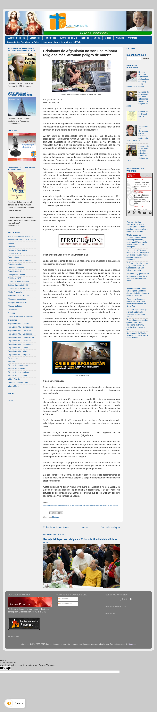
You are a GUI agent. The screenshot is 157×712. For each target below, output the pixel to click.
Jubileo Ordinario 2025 (18, 285)
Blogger (132, 644)
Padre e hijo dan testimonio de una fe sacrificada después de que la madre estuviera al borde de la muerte (137, 227)
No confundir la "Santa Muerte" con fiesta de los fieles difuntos (137, 335)
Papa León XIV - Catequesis (20, 327)
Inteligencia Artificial (16, 275)
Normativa (12, 309)
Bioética (11, 247)
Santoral (11, 362)
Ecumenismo (13, 257)
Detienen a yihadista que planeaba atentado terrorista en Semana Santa (137, 313)
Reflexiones (50, 38)
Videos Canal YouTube (18, 383)
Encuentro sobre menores (19, 261)
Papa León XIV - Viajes (18, 351)
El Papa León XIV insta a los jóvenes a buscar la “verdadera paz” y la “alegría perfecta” (137, 266)
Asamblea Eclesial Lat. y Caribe (22, 240)
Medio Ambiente (15, 292)
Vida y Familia (14, 379)
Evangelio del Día (68, 38)
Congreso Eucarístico (17, 250)
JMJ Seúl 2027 (14, 278)
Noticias (85, 38)
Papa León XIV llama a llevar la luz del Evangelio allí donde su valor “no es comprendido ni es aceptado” (137, 255)
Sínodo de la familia (16, 369)
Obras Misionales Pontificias (20, 316)
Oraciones (12, 320)
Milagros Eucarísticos (17, 302)
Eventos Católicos (16, 268)
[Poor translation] (7, 668)
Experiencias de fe (16, 271)
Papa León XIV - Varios (18, 348)
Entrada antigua (110, 527)
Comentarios (65, 604)
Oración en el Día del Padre (143, 114)
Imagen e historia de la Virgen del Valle (62, 42)
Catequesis (35, 38)
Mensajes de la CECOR (18, 295)
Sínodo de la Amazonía (18, 365)
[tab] (133, 175)
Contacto (132, 38)
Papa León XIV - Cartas (18, 323)
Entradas (63, 599)
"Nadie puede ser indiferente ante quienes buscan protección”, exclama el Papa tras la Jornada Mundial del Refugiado (136, 241)
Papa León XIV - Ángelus (19, 355)
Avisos (11, 243)
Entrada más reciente (56, 527)
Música (96, 38)
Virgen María (13, 386)
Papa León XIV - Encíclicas (20, 334)
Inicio (85, 527)
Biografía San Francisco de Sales (23, 42)
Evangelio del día (15, 264)
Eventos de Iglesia (16, 38)
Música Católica (15, 306)
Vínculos (120, 38)
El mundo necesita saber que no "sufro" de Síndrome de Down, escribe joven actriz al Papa (137, 325)
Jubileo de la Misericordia (19, 288)
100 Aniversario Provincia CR (21, 236)
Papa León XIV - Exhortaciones (21, 337)
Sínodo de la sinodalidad (19, 372)
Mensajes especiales (17, 299)
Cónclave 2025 (14, 254)
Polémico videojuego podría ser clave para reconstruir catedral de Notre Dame (136, 302)
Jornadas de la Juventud (18, 281)
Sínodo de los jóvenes (17, 376)
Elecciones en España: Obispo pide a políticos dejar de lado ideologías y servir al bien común (137, 292)
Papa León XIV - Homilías (19, 341)
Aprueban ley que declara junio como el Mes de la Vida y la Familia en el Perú (137, 277)
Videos (108, 38)
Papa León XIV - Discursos (20, 330)
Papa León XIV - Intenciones (20, 344)
